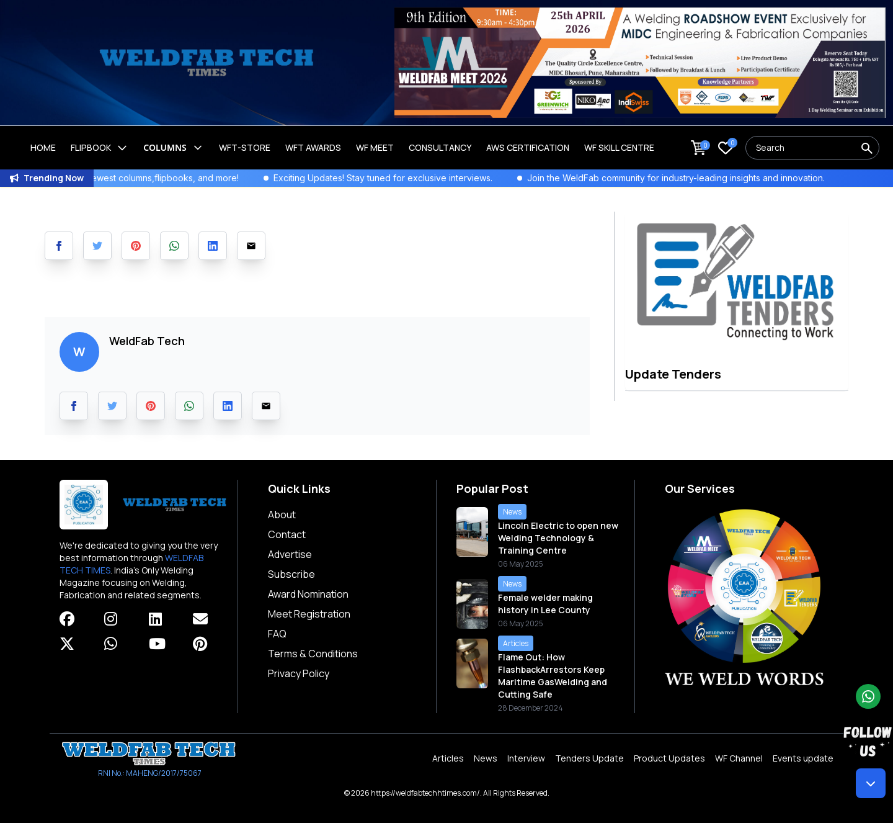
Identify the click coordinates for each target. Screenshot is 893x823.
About (282, 514)
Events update (803, 758)
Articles (448, 758)
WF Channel (739, 758)
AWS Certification (527, 147)
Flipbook (99, 148)
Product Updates (669, 758)
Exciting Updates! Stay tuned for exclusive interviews (413, 178)
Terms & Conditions (313, 653)
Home (43, 147)
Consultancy (440, 147)
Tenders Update (589, 758)
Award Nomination (308, 594)
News (485, 758)
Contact (287, 534)
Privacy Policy (298, 673)
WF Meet (375, 147)
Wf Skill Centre (619, 147)
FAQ (277, 634)
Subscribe (291, 574)
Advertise (290, 554)
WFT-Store (244, 147)
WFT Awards (313, 147)
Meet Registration (309, 614)
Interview (526, 758)
